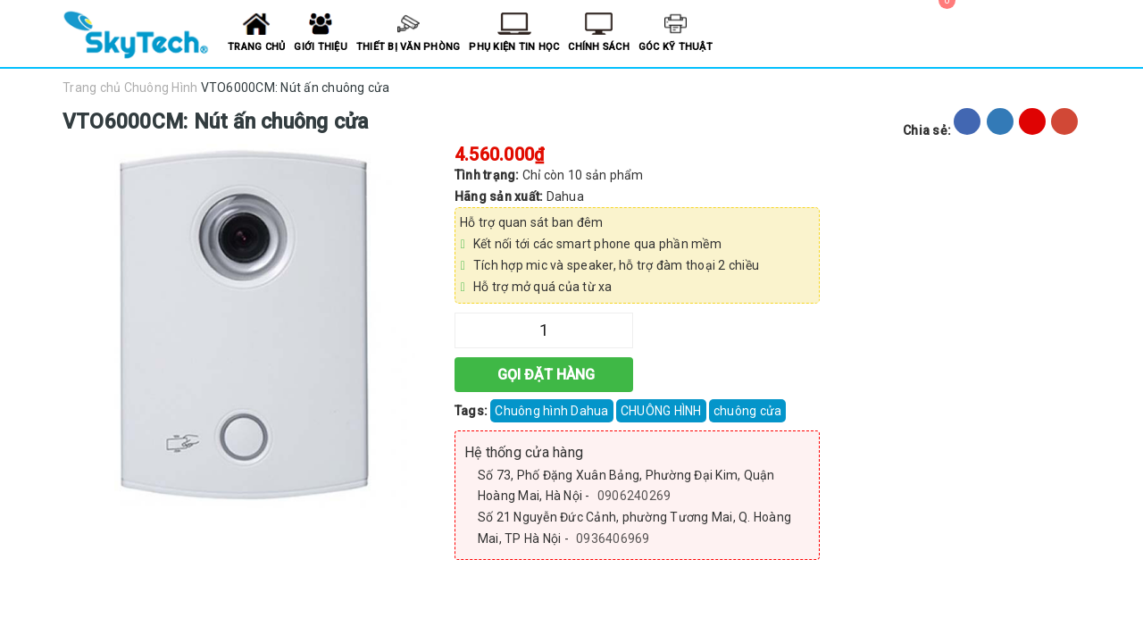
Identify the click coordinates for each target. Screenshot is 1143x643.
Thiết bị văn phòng (408, 47)
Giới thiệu (320, 47)
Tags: (473, 411)
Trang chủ (256, 47)
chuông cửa (747, 411)
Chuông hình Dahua (551, 411)
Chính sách (599, 47)
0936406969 (613, 538)
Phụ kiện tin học (514, 47)
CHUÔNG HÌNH (661, 411)
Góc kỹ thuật (675, 47)
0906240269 (634, 496)
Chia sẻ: (927, 130)
